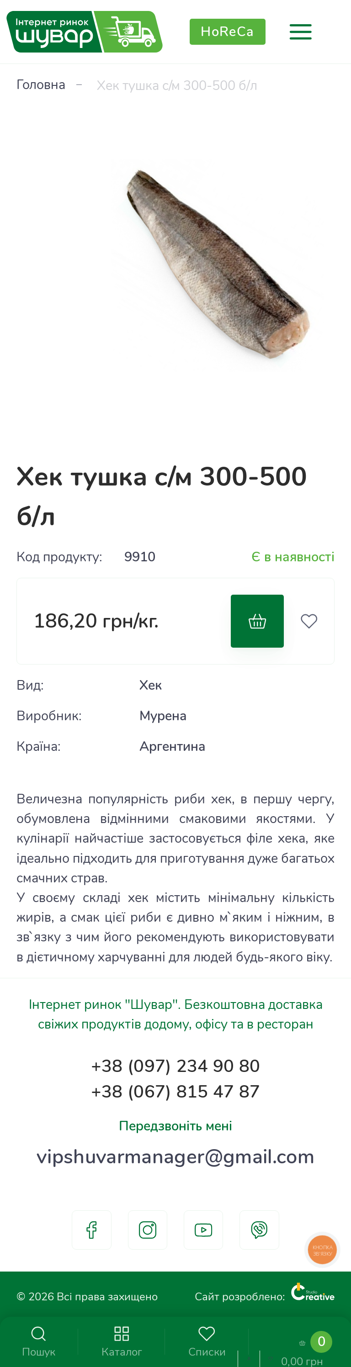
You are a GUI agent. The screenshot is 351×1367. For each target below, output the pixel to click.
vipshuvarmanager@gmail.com (175, 1156)
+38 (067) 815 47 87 (175, 1092)
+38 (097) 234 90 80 (175, 1066)
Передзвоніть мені (175, 1126)
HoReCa (228, 32)
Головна (40, 85)
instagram (147, 1230)
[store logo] (84, 32)
